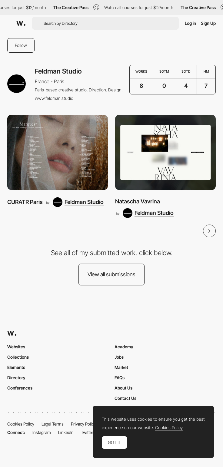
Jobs (119, 357)
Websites (16, 346)
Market (121, 367)
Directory (16, 377)
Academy (124, 346)
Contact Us (125, 398)
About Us (123, 387)
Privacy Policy (83, 423)
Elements (16, 367)
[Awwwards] (20, 23)
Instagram (41, 432)
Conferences (19, 387)
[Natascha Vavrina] (165, 152)
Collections (18, 357)
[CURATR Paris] (57, 152)
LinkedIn (66, 432)
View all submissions (111, 274)
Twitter (87, 432)
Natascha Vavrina (137, 201)
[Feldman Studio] (78, 202)
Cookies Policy (20, 423)
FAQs (120, 377)
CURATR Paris (25, 202)
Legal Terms (53, 423)
